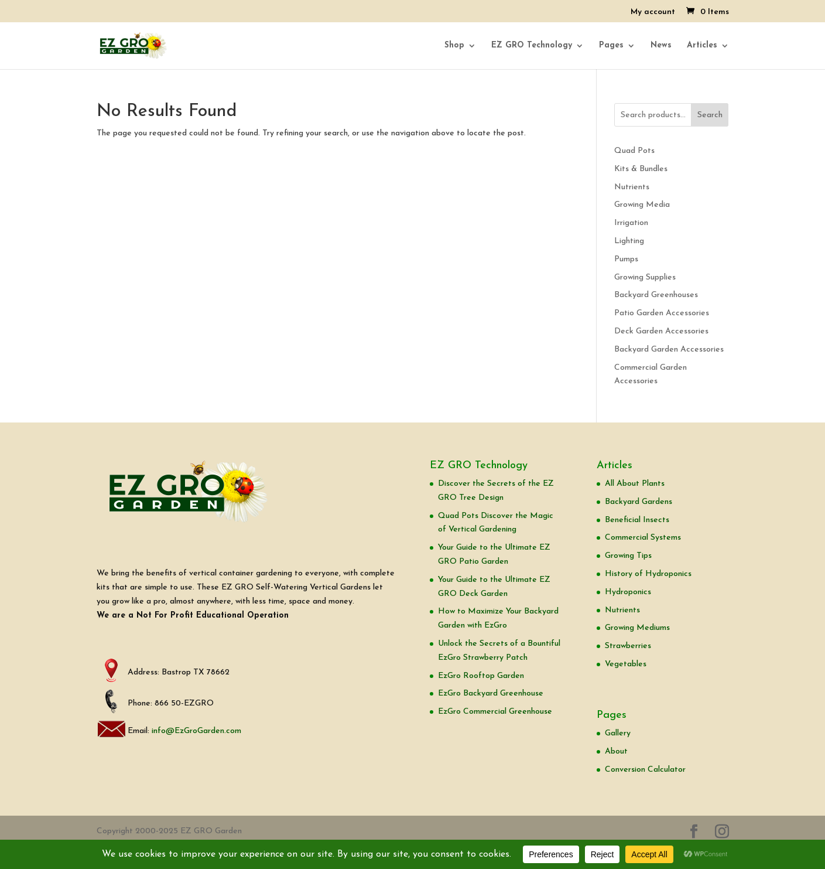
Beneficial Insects (637, 520)
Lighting (629, 241)
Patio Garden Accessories (661, 313)
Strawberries (628, 646)
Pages (611, 46)
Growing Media (642, 204)
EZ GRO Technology (531, 46)
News (661, 46)
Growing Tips (628, 555)
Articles (702, 46)
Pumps (626, 259)
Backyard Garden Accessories (669, 349)
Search (710, 115)
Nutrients (631, 187)
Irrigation (631, 223)
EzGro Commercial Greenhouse (495, 711)
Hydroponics (628, 592)
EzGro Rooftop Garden (481, 676)
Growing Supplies (645, 277)
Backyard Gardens (638, 501)
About (616, 751)
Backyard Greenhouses (656, 295)
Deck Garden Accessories (661, 331)
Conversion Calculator (645, 769)
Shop (454, 46)
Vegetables (625, 664)
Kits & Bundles (640, 169)
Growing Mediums (637, 627)
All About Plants (635, 483)
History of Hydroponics (648, 574)
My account (653, 12)
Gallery (618, 733)
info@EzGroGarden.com (196, 731)
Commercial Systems (643, 537)
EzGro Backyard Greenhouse (490, 693)
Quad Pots (634, 150)
